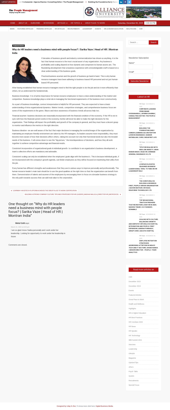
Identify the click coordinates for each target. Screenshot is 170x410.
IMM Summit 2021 (135, 340)
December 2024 (135, 286)
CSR (140, 29)
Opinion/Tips (133, 362)
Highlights (132, 309)
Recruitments (74, 29)
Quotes (131, 376)
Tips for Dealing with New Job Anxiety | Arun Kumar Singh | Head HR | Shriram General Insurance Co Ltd (143, 150)
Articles (61, 23)
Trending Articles (44, 29)
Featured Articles (25, 29)
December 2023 (135, 281)
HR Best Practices (135, 317)
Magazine (132, 358)
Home (12, 23)
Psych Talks (133, 371)
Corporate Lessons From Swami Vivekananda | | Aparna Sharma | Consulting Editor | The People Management (142, 113)
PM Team (142, 104)
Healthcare (131, 29)
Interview (132, 344)
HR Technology (134, 335)
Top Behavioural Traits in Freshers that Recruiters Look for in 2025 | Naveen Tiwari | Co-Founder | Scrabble (143, 205)
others (131, 367)
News (12, 29)
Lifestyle (132, 353)
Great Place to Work (95, 23)
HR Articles (60, 29)
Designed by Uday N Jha (66, 406)
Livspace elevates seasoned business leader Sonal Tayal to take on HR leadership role (143, 167)
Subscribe (35, 23)
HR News (132, 326)
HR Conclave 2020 (136, 322)
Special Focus (134, 385)
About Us (23, 23)
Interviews (49, 23)
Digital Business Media (104, 406)
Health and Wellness (136, 304)
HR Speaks (133, 331)
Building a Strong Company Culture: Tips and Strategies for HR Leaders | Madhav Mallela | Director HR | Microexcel (72, 194)
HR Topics (75, 23)
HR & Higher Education (113, 29)
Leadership (87, 29)
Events (98, 29)
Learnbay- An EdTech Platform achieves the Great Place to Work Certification (45, 190)
